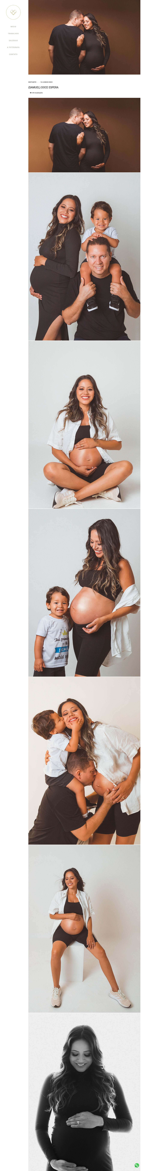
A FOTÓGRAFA (13, 47)
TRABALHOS (13, 33)
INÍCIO (13, 27)
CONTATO (13, 54)
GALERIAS (13, 40)
